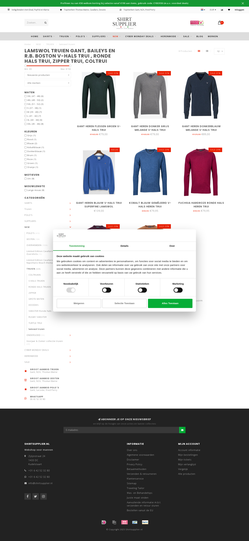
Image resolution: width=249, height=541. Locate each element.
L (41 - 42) (34, 116)
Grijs (31, 135)
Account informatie (189, 450)
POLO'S (80, 36)
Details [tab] (124, 245)
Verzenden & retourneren (142, 473)
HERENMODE (168, 36)
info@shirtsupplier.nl (40, 483)
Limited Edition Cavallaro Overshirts (40, 252)
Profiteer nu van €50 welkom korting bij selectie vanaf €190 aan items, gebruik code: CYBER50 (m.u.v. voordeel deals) (124, 3)
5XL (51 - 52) (35, 104)
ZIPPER (32, 293)
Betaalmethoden (136, 469)
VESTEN (33, 239)
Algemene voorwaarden (140, 454)
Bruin (32, 155)
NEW (115, 36)
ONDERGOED (36, 335)
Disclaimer (133, 459)
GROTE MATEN (36, 299)
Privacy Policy (134, 464)
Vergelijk (183, 469)
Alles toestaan (170, 303)
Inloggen (239, 9)
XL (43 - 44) (34, 120)
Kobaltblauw (35, 147)
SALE (186, 36)
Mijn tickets (185, 459)
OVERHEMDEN (37, 245)
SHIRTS (47, 36)
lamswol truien (37, 329)
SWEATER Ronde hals (40, 311)
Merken (213, 36)
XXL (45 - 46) (35, 124)
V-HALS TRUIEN (37, 281)
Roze (31, 159)
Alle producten (186, 473)
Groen (32, 163)
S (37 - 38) (34, 108)
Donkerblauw (36, 151)
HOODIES (34, 305)
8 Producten (185, 51)
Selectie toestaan (124, 303)
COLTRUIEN (35, 275)
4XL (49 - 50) (35, 100)
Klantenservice (135, 478)
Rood (31, 139)
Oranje (32, 167)
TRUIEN (34, 268)
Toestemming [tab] (77, 245)
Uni (30, 178)
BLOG (199, 36)
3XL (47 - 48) (35, 96)
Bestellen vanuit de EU (140, 510)
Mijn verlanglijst (187, 464)
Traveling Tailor (135, 488)
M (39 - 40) (34, 112)
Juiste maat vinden (137, 497)
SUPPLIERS (99, 36)
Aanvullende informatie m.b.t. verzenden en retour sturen (144, 504)
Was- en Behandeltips (139, 492)
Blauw (32, 143)
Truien (64, 36)
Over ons (132, 450)
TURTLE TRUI (35, 323)
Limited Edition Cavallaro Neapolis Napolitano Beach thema (45, 261)
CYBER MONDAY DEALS (139, 36)
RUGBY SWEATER (38, 317)
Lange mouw (35, 190)
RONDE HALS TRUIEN (40, 287)
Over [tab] (172, 245)
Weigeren (79, 303)
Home (34, 36)
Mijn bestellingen (188, 454)
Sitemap (132, 483)
